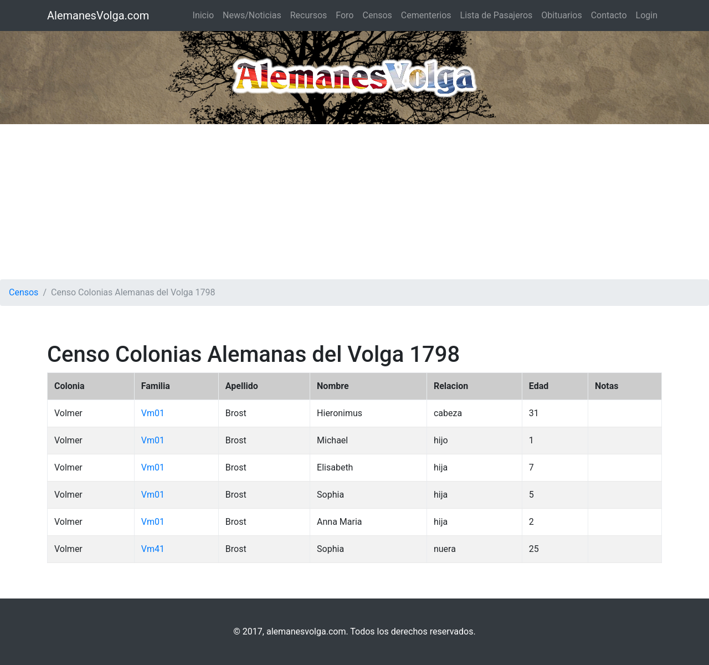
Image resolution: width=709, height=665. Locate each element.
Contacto (609, 15)
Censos (377, 15)
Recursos (308, 15)
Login (646, 15)
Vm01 (153, 413)
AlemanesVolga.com (98, 15)
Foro (344, 15)
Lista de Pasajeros (496, 15)
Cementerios (426, 15)
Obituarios (561, 15)
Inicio (203, 15)
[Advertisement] (354, 201)
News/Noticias (252, 15)
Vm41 (153, 549)
